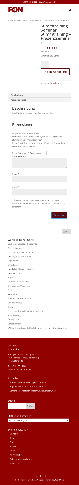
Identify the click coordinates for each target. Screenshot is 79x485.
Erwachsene (13, 265)
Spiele (10, 307)
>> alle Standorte (15, 361)
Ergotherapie (13, 260)
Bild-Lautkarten (15, 248)
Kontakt (13, 446)
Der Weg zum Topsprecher (20, 256)
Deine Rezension (20, 156)
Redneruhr (12, 294)
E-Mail (15, 187)
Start (10, 20)
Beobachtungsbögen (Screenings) (23, 244)
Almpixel (40, 480)
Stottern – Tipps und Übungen (23, 382)
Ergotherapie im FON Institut (22, 386)
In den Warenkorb (55, 72)
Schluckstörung (15, 302)
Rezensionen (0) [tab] (18, 100)
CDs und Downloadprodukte (20, 252)
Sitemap (13, 450)
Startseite (14, 433)
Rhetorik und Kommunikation (21, 298)
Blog (12, 442)
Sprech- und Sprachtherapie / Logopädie (26, 311)
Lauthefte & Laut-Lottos (18, 281)
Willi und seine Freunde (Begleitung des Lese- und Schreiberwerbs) (37, 328)
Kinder (11, 277)
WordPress (59, 480)
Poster (11, 290)
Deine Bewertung (20, 153)
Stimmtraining (14, 315)
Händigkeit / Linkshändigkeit (20, 269)
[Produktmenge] (45, 64)
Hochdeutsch (14, 273)
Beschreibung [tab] (17, 95)
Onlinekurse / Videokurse (19, 286)
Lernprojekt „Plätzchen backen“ (24, 390)
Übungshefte (13, 319)
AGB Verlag (15, 454)
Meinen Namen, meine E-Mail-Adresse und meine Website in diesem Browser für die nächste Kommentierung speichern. (38, 203)
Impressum (15, 463)
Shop (12, 438)
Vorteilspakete (14, 323)
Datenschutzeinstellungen (21, 459)
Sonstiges (17, 20)
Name (15, 174)
